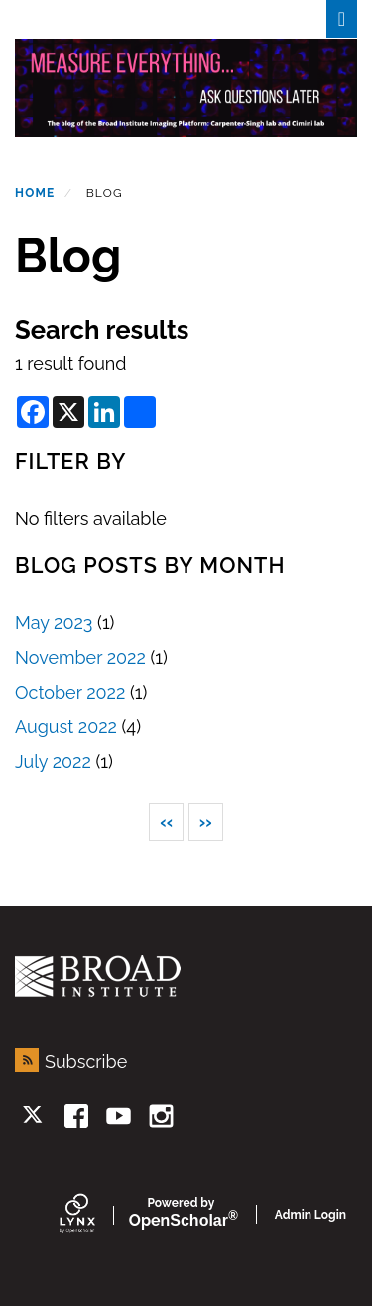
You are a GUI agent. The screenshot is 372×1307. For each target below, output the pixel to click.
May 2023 (53, 622)
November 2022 (80, 657)
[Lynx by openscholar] (94, 1215)
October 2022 (70, 692)
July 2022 (53, 761)
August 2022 (66, 726)
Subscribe (86, 1061)
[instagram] (161, 1116)
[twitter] (34, 1116)
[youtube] (118, 1116)
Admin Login (310, 1215)
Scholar (181, 1213)
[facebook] (77, 1116)
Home (35, 193)
